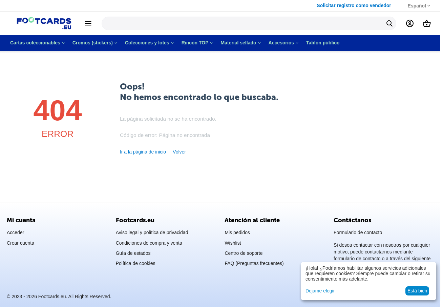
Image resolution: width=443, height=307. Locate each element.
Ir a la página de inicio (143, 152)
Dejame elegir (320, 290)
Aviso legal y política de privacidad (152, 232)
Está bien (417, 290)
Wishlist (233, 243)
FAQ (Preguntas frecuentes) (254, 263)
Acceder (15, 232)
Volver (179, 152)
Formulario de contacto (358, 232)
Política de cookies (135, 263)
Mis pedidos (237, 232)
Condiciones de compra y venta (149, 243)
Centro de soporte (243, 253)
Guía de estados (133, 253)
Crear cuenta (20, 243)
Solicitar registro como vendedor (355, 5)
